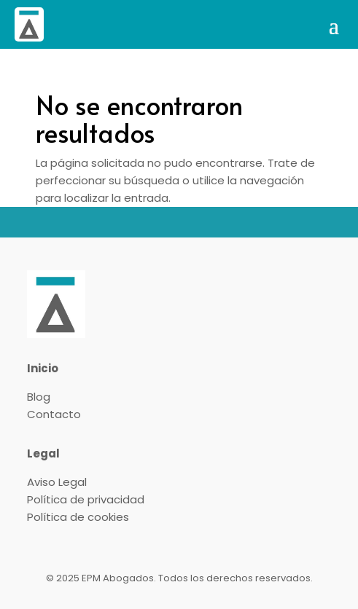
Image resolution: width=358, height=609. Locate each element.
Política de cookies (78, 516)
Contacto (54, 414)
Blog (38, 396)
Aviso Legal (57, 482)
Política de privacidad (85, 499)
